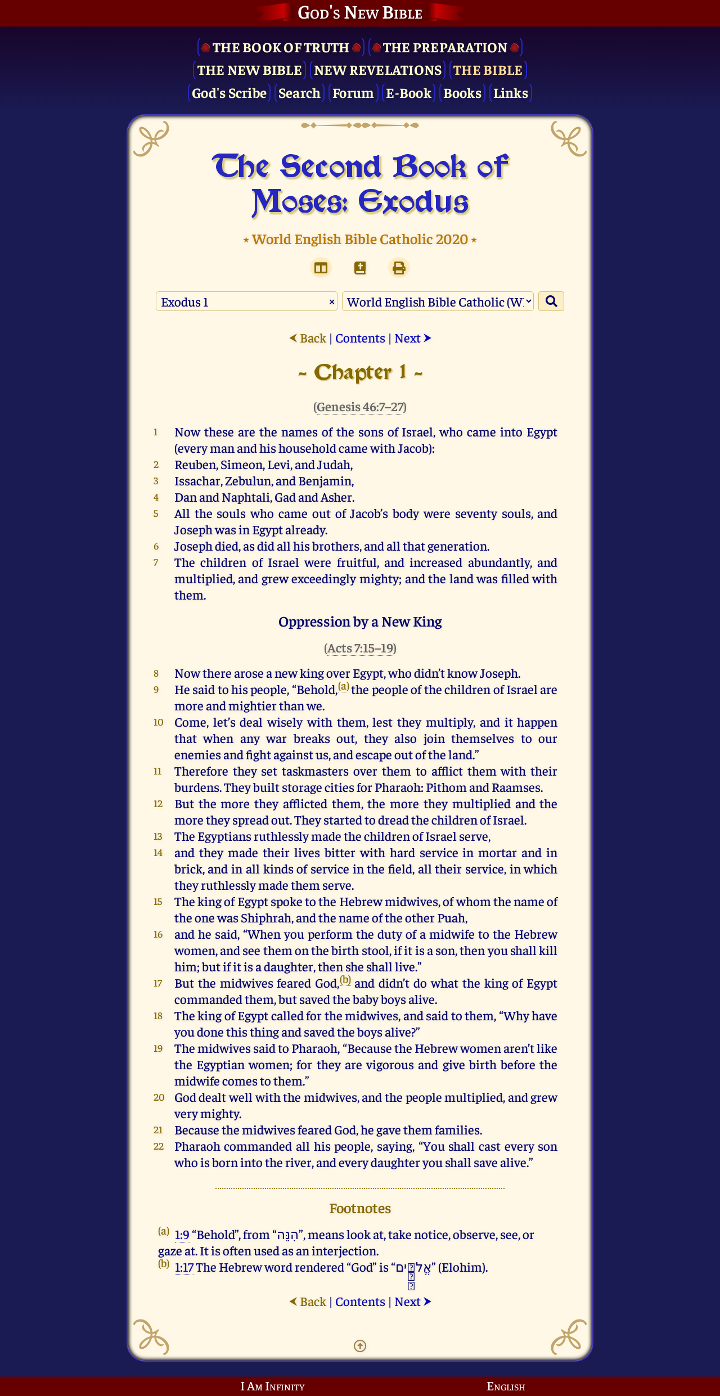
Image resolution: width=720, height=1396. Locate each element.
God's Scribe (229, 92)
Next (413, 337)
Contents (360, 337)
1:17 (184, 1266)
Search (299, 92)
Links (510, 92)
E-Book (408, 92)
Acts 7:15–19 (360, 647)
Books (462, 92)
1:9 (182, 1234)
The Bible (488, 69)
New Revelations (378, 69)
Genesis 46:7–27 (360, 406)
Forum (353, 92)
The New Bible (249, 69)
